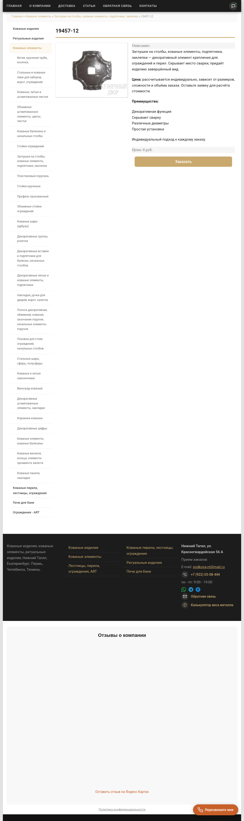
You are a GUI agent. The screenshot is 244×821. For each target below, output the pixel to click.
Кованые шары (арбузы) (27, 224)
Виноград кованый (29, 388)
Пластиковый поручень (33, 176)
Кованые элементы (38, 16)
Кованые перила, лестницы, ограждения (30, 490)
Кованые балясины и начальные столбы (31, 134)
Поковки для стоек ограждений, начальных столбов (30, 343)
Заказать (183, 161)
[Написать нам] (233, 6)
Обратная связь (117, 6)
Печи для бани (23, 502)
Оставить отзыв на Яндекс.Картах (122, 792)
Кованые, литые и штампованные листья (32, 94)
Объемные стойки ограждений (29, 209)
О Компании (40, 6)
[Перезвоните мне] (215, 809)
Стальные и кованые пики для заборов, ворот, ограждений (31, 77)
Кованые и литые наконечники (29, 376)
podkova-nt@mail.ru (209, 567)
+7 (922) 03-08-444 (205, 574)
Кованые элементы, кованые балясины (30, 441)
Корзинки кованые (30, 418)
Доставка (67, 6)
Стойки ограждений (30, 146)
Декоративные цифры (32, 428)
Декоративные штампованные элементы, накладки (31, 403)
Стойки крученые (29, 186)
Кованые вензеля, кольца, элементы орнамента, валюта (30, 458)
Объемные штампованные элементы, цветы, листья (29, 114)
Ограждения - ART (26, 512)
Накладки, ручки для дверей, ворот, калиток (32, 298)
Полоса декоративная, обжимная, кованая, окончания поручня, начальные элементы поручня (32, 319)
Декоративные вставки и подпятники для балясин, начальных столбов (33, 258)
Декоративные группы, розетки (32, 239)
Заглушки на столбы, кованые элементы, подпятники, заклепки (96, 16)
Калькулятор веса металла (207, 605)
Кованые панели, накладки (28, 476)
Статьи (89, 6)
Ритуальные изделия (28, 38)
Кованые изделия (26, 28)
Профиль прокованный (32, 196)
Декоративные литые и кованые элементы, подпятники (33, 280)
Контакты (148, 6)
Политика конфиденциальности (122, 809)
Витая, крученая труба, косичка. (32, 60)
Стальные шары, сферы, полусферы (29, 361)
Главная (14, 6)
